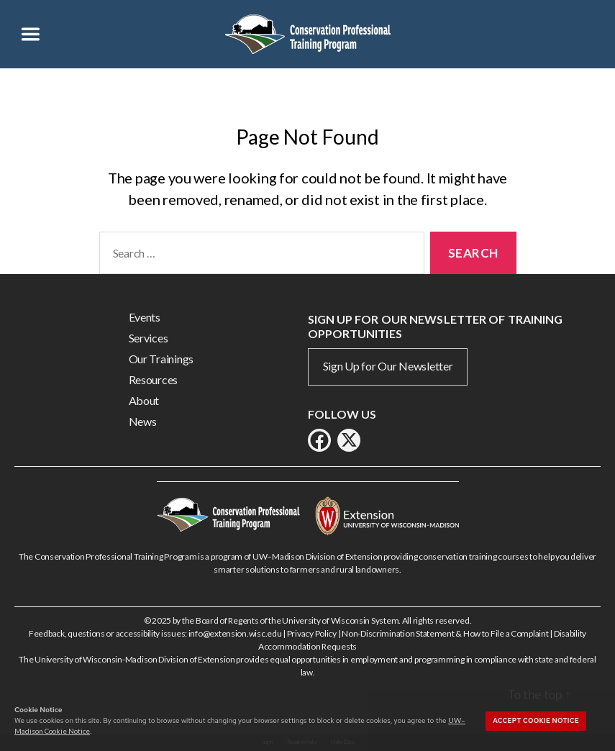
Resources (153, 379)
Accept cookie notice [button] (536, 720)
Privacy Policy (312, 633)
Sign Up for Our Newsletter (388, 366)
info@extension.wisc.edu (235, 633)
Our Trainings (161, 358)
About (144, 400)
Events (144, 317)
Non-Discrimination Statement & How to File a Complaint (445, 633)
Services (148, 338)
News (143, 421)
